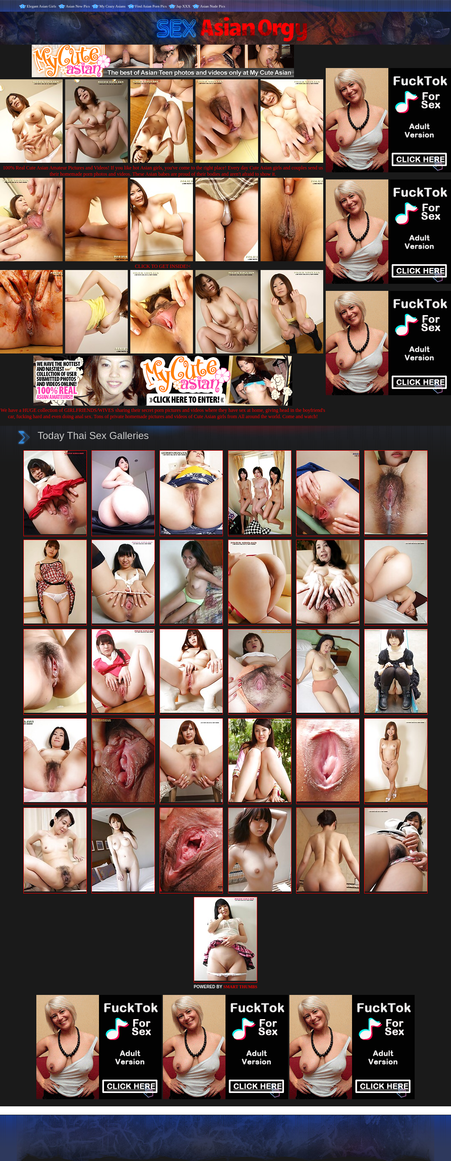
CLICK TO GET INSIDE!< (163, 266)
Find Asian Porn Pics (151, 6)
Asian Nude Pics (212, 6)
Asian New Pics (78, 6)
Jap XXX (183, 6)
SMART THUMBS (240, 986)
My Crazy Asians (112, 6)
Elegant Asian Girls (41, 6)
